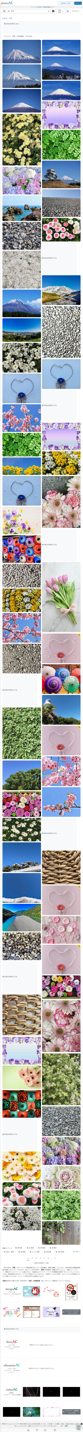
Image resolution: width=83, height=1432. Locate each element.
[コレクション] (45, 1430)
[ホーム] (28, 1430)
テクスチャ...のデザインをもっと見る (71, 1312)
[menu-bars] (4, 11)
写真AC (4, 18)
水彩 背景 (60, 1252)
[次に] (55, 1258)
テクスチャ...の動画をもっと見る (71, 1412)
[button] (65, 3)
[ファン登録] (37, 1430)
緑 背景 (22, 1252)
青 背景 (41, 1248)
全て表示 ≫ (77, 1251)
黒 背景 (53, 1248)
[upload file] (53, 11)
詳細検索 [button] (60, 11)
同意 (66, 1426)
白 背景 (30, 1248)
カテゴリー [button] (76, 11)
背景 (10, 18)
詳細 (61, 1426)
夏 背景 (18, 1248)
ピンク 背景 (35, 1252)
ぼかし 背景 (9, 1252)
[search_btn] (67, 11)
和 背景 (47, 1252)
